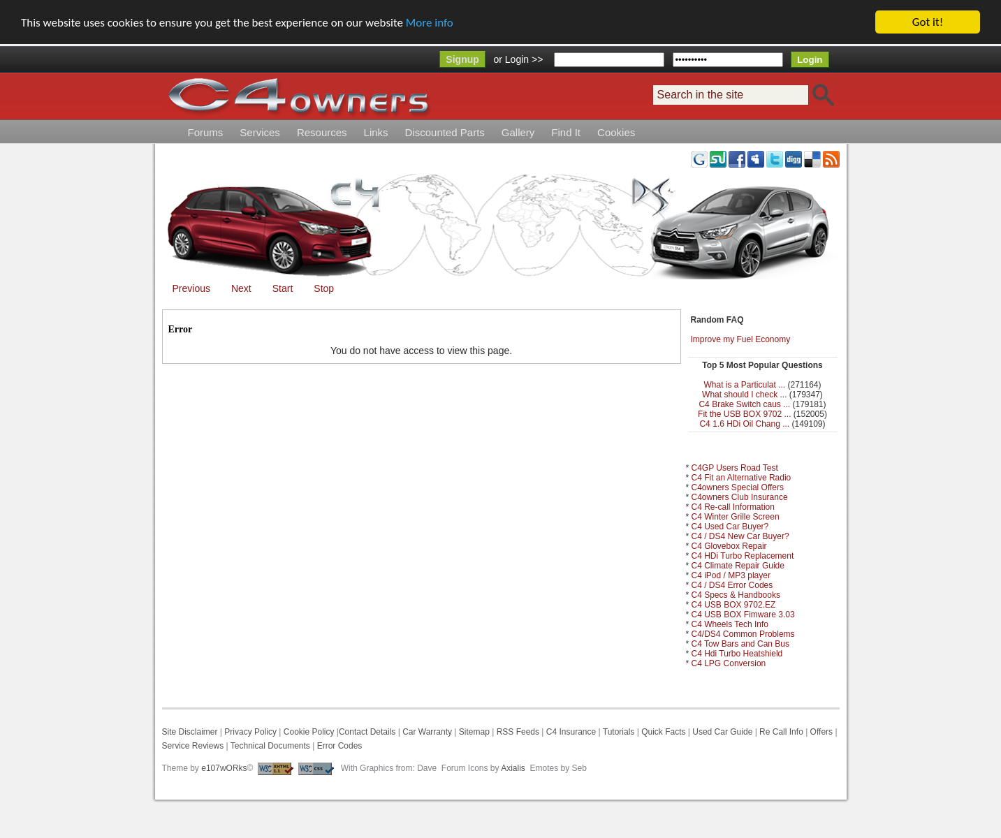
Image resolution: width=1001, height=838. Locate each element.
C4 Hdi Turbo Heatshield (737, 654)
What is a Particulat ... (744, 385)
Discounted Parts (445, 132)
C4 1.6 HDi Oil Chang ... (744, 424)
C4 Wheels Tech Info (730, 624)
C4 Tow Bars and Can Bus (741, 644)
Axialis (513, 768)
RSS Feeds (518, 732)
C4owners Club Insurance (740, 497)
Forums (206, 132)
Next (241, 288)
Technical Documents (270, 746)
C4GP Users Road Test (735, 468)
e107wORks (224, 768)
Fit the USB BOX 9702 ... (744, 414)
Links (376, 132)
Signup (462, 59)
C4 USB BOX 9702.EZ (734, 605)
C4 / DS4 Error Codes (732, 585)
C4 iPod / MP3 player (731, 575)
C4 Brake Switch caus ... (744, 404)
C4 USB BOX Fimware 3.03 (743, 614)
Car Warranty (427, 732)
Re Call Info (781, 732)
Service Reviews (193, 746)
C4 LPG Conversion (729, 663)
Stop (324, 288)
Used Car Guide (722, 732)
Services (260, 132)
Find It (565, 132)
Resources (322, 132)
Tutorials (619, 732)
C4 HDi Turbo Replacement (743, 556)
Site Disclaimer (190, 732)
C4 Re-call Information (733, 507)
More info (429, 22)
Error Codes (340, 746)
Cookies (616, 132)
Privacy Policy (250, 732)
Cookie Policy (309, 732)
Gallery (518, 132)
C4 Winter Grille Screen (736, 517)
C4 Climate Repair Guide (738, 566)
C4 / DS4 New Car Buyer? (740, 536)
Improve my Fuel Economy (741, 339)
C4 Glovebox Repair (729, 546)
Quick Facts (664, 732)
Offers (821, 732)
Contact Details (367, 732)
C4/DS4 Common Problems (743, 634)
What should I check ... (744, 394)
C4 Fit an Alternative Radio (741, 478)
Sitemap (472, 732)
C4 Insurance (571, 732)
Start (282, 288)
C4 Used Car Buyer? (730, 526)
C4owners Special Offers (738, 487)
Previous (191, 288)
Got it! (927, 22)
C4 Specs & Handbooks (736, 595)
